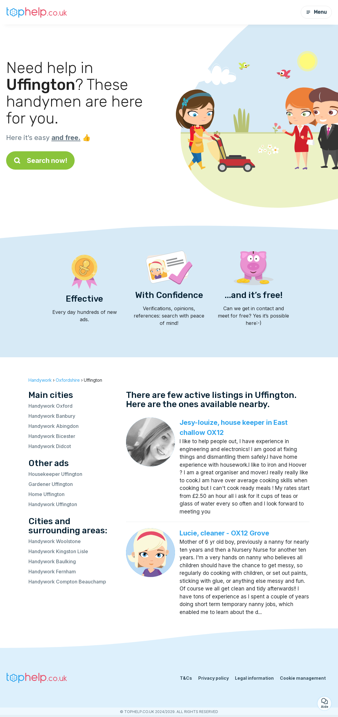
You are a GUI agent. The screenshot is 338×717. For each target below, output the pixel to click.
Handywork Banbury (51, 416)
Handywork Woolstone (54, 541)
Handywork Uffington (52, 504)
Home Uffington (46, 494)
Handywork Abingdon (53, 426)
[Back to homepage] (36, 12)
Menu (316, 12)
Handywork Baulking (52, 561)
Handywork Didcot (49, 446)
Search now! (40, 160)
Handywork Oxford (50, 406)
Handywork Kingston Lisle (58, 551)
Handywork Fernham (52, 571)
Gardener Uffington (50, 484)
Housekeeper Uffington (55, 474)
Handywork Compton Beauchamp (67, 582)
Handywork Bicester (51, 436)
